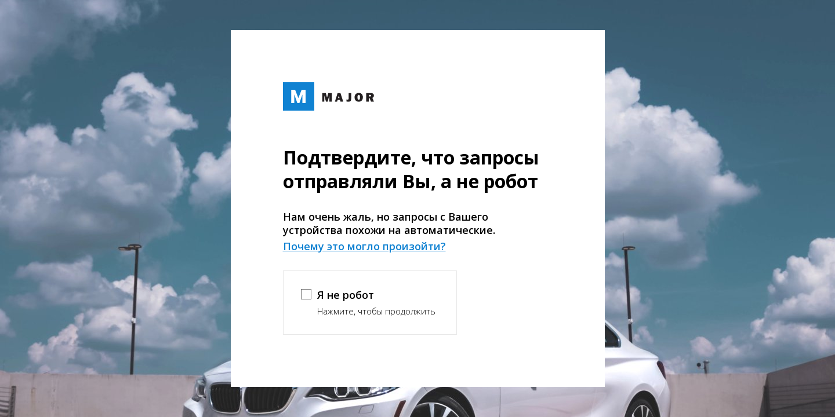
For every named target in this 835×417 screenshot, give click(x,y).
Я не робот (345, 295)
